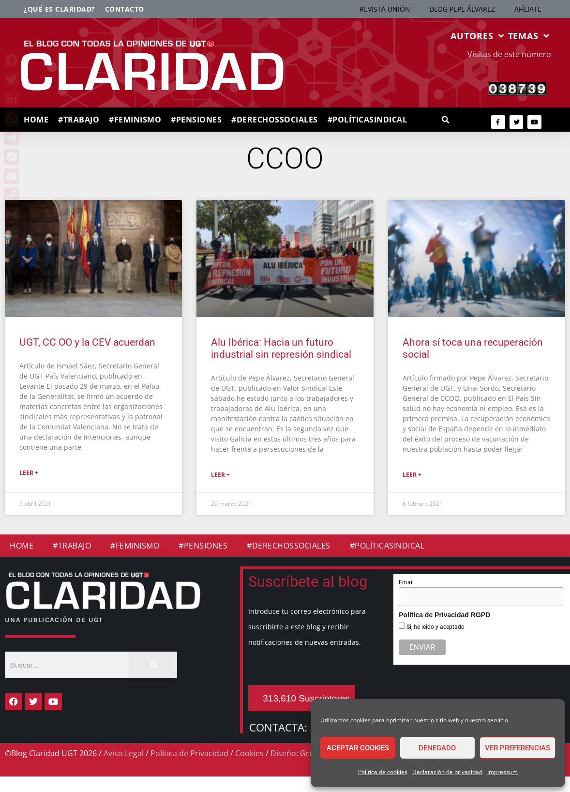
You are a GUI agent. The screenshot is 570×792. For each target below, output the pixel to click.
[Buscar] (153, 665)
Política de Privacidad (189, 753)
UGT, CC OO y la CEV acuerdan (87, 342)
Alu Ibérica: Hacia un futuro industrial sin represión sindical (281, 348)
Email (406, 582)
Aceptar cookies (358, 748)
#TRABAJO (78, 119)
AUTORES (477, 36)
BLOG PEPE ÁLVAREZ (462, 9)
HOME (36, 119)
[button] (445, 120)
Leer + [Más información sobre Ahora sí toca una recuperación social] (412, 475)
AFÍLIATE (527, 9)
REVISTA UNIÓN (385, 9)
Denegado (437, 748)
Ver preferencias (517, 748)
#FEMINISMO (135, 119)
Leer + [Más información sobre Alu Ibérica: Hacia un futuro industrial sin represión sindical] (220, 475)
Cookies (249, 753)
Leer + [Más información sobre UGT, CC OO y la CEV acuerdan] (28, 473)
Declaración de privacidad (447, 772)
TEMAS (528, 36)
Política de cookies (382, 772)
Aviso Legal (124, 753)
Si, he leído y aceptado (435, 627)
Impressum (502, 772)
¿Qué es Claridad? (59, 9)
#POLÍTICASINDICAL (367, 119)
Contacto (124, 9)
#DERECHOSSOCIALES (274, 119)
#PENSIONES (196, 119)
